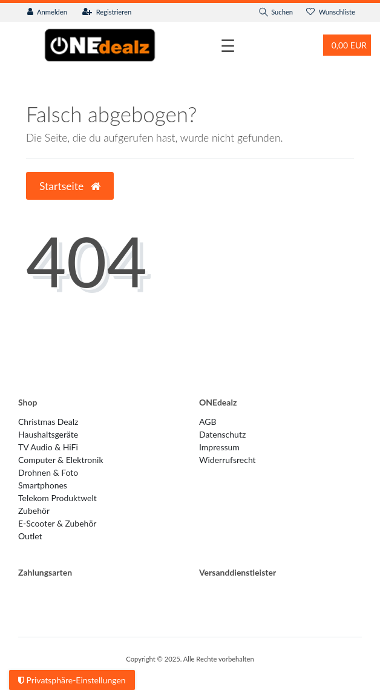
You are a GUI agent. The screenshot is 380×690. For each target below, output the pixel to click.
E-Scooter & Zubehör (57, 523)
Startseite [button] (69, 186)
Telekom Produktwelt (57, 498)
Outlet (30, 536)
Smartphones (42, 485)
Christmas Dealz (48, 421)
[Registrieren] (107, 12)
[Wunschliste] (331, 12)
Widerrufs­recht (227, 460)
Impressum (219, 447)
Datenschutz (222, 434)
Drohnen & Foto (48, 472)
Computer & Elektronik (60, 460)
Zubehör (34, 510)
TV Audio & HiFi (48, 447)
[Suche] (276, 12)
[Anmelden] (47, 12)
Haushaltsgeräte (48, 434)
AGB (208, 421)
